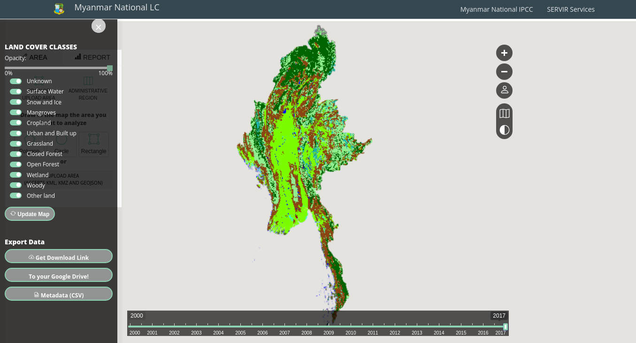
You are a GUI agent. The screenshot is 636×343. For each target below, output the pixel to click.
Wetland (38, 175)
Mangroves (41, 113)
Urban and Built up (52, 133)
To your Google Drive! (59, 277)
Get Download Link (59, 258)
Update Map (29, 214)
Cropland (39, 123)
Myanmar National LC (117, 7)
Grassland (40, 144)
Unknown (39, 81)
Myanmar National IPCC (496, 9)
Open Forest (43, 164)
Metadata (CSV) (59, 295)
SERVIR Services (571, 9)
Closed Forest (44, 154)
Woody (36, 185)
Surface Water (45, 91)
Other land (41, 196)
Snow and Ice (44, 102)
